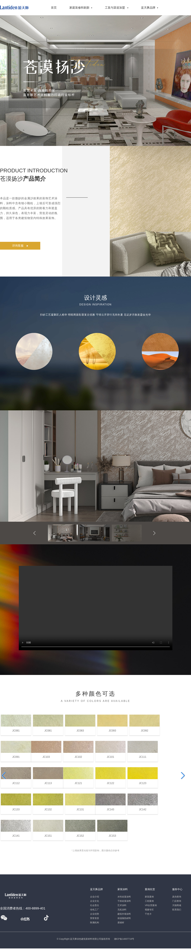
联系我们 (176, 909)
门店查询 (176, 901)
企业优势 (94, 914)
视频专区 (149, 909)
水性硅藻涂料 (124, 896)
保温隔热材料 (124, 918)
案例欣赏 (150, 889)
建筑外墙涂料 (124, 914)
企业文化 (94, 901)
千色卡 (148, 914)
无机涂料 (121, 909)
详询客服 (20, 246)
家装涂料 (122, 889)
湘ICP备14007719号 (124, 939)
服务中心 (177, 889)
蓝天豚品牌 (96, 889)
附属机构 (94, 922)
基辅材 (120, 922)
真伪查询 (176, 896)
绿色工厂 (94, 909)
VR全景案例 (151, 905)
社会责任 (94, 905)
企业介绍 (94, 896)
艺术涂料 (121, 905)
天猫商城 (176, 905)
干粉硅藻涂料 (124, 901)
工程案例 (149, 901)
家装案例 (149, 896)
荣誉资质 (94, 918)
